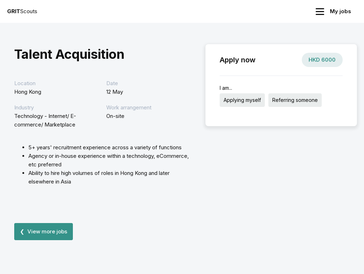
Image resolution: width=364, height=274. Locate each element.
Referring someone (295, 100)
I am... (226, 88)
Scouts (22, 11)
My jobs (340, 11)
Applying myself (242, 100)
